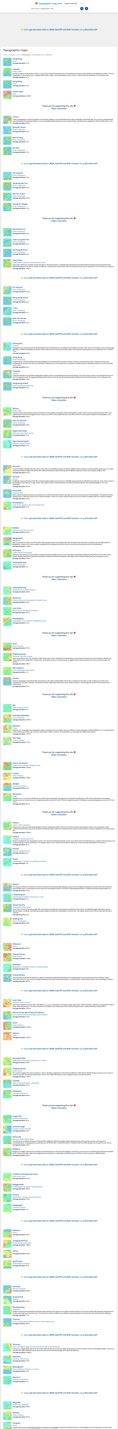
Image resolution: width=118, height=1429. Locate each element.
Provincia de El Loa (38, 1347)
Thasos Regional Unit (47, 1321)
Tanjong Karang (19, 562)
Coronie (22, 1207)
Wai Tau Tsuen (19, 194)
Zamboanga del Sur (27, 839)
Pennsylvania (27, 621)
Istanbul (16, 69)
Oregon (25, 1197)
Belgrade (17, 1402)
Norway (16, 477)
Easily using (60, 29)
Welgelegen (18, 1205)
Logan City (17, 1116)
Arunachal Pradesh (23, 1083)
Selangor (23, 565)
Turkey (15, 71)
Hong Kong (17, 59)
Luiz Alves (17, 608)
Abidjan (16, 784)
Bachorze (17, 598)
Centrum (16, 1377)
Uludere (20, 1415)
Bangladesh (18, 538)
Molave (16, 836)
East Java (23, 530)
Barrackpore (18, 668)
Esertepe (17, 738)
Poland (15, 553)
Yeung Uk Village (20, 204)
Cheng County (19, 954)
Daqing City (18, 919)
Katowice (17, 550)
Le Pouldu (35, 1369)
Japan (15, 707)
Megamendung (19, 654)
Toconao (16, 1344)
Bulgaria (16, 1149)
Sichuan (20, 1025)
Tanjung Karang (19, 587)
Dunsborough (19, 1126)
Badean (16, 528)
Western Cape (26, 505)
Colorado (26, 765)
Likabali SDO (35, 1083)
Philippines (16, 839)
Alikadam (17, 964)
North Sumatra (25, 1002)
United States (17, 262)
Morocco (16, 466)
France (15, 1369)
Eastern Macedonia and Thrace (29, 1321)
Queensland (23, 1118)
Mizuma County (23, 707)
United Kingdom (18, 861)
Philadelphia (18, 503)
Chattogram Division (28, 967)
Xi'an (15, 644)
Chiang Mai (17, 343)
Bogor (30, 656)
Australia (15, 1118)
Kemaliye (21, 740)
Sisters (16, 1195)
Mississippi (26, 1060)
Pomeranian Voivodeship (26, 600)
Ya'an (15, 1023)
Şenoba (16, 1413)
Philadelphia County (39, 621)
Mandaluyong (19, 1307)
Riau (21, 590)
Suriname (16, 1207)
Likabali (16, 1081)
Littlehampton (19, 895)
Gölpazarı (17, 944)
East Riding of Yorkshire (38, 861)
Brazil (14, 610)
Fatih (20, 71)
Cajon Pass (17, 260)
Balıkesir (16, 1230)
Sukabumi (17, 1091)
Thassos (16, 1319)
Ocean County (19, 905)
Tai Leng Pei (18, 173)
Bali (21, 493)
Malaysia (15, 565)
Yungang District (20, 1241)
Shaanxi (20, 646)
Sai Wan (16, 148)
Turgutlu (16, 1423)
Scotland (27, 1187)
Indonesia (16, 443)
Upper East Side (20, 431)
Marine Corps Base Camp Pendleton (28, 1012)
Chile (14, 1347)
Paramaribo (24, 1379)
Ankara (16, 823)
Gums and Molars (20, 763)
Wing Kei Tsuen (19, 127)
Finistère (28, 1369)
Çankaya (27, 825)
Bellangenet (18, 1367)
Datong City (27, 1243)
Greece (16, 678)
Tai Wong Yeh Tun (20, 183)
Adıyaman (17, 794)
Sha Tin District (19, 420)
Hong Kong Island (20, 298)
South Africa (17, 505)
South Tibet (18, 92)
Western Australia (25, 1129)
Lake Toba (17, 1000)
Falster (16, 849)
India (14, 94)
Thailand (15, 346)
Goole (15, 859)
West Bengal (21, 670)
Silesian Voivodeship (25, 553)
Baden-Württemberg (26, 1139)
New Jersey (27, 907)
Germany (16, 1139)
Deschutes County (35, 1197)
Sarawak (16, 1286)
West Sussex (35, 897)
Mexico (16, 884)
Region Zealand (25, 851)
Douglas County (35, 765)
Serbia (15, 1405)
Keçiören (21, 718)
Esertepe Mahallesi (21, 715)
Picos (24, 1176)
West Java (23, 656)
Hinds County (35, 1060)
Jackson (44, 1060)
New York (20, 433)
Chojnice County (41, 600)
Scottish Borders (36, 1187)
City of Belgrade (23, 1405)
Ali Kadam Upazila (42, 967)
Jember (30, 530)
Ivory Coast (16, 786)
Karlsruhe (17, 1137)
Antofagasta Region (23, 1347)
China (14, 61)
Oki (14, 705)
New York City (28, 433)
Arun (42, 897)
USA (14, 433)
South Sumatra (25, 443)
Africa (15, 1251)
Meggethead (18, 1184)
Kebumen (17, 1356)
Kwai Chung (18, 137)
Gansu (20, 956)
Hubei (20, 411)
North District (19, 229)
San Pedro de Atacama (52, 1347)
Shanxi (20, 1243)
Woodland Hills (19, 1058)
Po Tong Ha (17, 287)
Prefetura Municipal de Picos (25, 1174)
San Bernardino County (37, 262)
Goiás (19, 610)
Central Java (24, 1359)
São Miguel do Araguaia (30, 610)
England (26, 861)
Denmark (16, 851)
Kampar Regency (30, 590)
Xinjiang (20, 776)
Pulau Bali (17, 490)
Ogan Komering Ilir (21, 441)
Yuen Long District (21, 239)
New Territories (19, 318)
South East (17, 1261)
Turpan (16, 773)
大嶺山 (15, 308)
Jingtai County (19, 1068)
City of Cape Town (38, 505)
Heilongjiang (22, 921)
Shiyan (16, 408)
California (26, 262)
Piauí (19, 1176)
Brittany (21, 1369)
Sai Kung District (20, 250)
